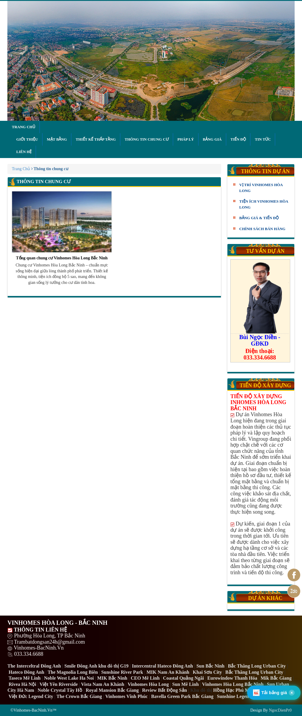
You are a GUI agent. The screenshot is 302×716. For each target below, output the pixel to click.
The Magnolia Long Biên (72, 672)
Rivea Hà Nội (22, 684)
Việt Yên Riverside (59, 684)
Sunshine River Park (122, 672)
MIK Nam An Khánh (168, 672)
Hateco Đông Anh (26, 672)
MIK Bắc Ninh (112, 678)
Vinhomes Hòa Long (148, 684)
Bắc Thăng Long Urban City (257, 665)
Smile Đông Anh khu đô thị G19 (96, 665)
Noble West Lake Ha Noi (69, 678)
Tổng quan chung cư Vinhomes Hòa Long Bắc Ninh (61, 225)
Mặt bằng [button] (57, 139)
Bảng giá (212, 139)
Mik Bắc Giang (276, 678)
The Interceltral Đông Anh (34, 665)
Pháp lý (186, 139)
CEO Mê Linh (145, 678)
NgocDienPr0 (280, 710)
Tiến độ (238, 139)
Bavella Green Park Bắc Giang (182, 696)
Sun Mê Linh (185, 684)
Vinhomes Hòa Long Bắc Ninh (232, 684)
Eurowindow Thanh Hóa (232, 678)
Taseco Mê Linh (25, 678)
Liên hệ (24, 151)
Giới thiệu (27, 139)
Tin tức (263, 139)
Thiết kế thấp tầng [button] (96, 139)
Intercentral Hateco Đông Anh (162, 665)
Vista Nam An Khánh (102, 684)
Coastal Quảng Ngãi (183, 678)
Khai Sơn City (207, 672)
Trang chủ (23, 127)
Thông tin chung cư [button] (147, 139)
